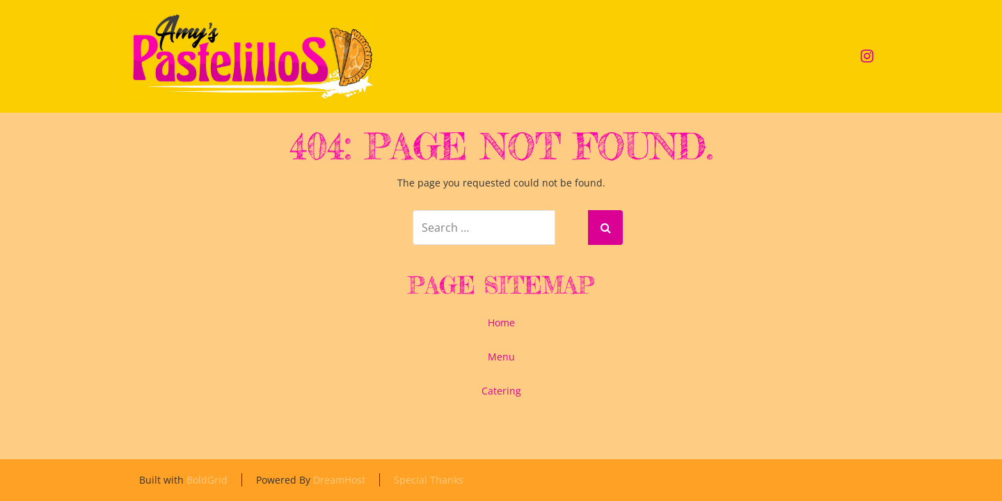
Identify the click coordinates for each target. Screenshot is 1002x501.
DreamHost (339, 479)
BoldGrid (207, 479)
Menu (501, 356)
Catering (501, 390)
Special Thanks (428, 479)
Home (501, 322)
